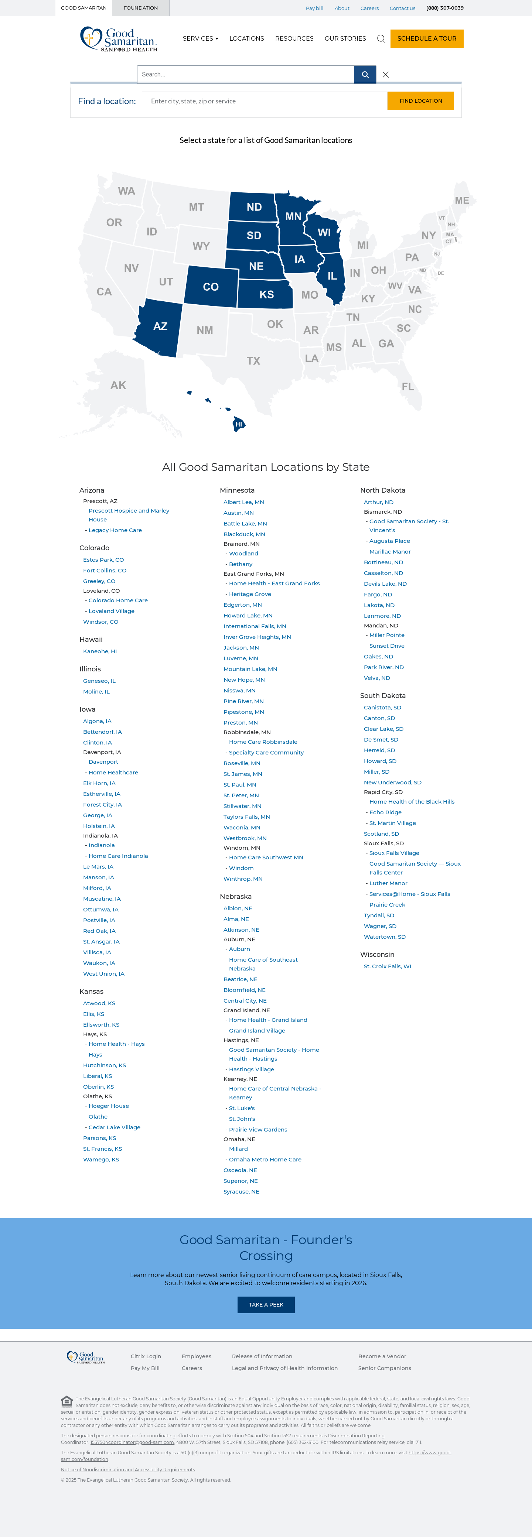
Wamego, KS (101, 1159)
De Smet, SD (381, 739)
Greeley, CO (99, 581)
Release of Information (262, 1356)
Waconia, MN (242, 827)
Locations (246, 38)
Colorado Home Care (118, 600)
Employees (196, 1356)
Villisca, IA (97, 952)
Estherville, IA (101, 793)
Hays (95, 1054)
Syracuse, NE (241, 1191)
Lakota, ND (379, 605)
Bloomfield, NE (245, 989)
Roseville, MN (242, 763)
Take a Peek (266, 1304)
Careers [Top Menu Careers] (370, 8)
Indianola (102, 845)
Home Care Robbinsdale (263, 741)
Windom (241, 868)
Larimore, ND (382, 615)
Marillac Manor (390, 551)
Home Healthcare (113, 772)
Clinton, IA (97, 742)
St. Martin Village (392, 822)
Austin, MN (239, 512)
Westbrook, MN (245, 838)
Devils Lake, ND (385, 583)
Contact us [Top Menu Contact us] (402, 8)
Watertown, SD (385, 936)
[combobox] (264, 101)
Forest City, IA (102, 804)
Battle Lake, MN (245, 523)
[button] (421, 101)
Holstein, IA (99, 825)
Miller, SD (376, 771)
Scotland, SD (381, 833)
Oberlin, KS (98, 1086)
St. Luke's (242, 1108)
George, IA (97, 815)
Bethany (240, 564)
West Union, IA (104, 973)
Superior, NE (241, 1180)
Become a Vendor (382, 1356)
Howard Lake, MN (248, 615)
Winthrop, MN (243, 878)
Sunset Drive (387, 645)
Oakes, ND (378, 656)
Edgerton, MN (243, 604)
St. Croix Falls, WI (388, 966)
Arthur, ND (378, 502)
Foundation (141, 8)
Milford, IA (97, 887)
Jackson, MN (241, 647)
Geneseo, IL (99, 680)
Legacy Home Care (115, 530)
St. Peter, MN (241, 795)
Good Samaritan (84, 8)
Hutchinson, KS (104, 1065)
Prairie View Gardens (258, 1129)
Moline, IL (96, 691)
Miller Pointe (387, 635)
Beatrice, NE (241, 979)
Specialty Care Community (266, 752)
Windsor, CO (101, 621)
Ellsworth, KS (101, 1024)
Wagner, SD (380, 926)
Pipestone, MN (244, 711)
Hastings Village (251, 1069)
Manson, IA (98, 877)
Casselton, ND (383, 572)
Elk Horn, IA (99, 783)
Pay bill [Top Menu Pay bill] (315, 8)
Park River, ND (384, 667)
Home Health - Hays (117, 1043)
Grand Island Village (257, 1030)
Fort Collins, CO (105, 570)
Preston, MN (241, 722)
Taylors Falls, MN (247, 816)
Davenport (103, 761)
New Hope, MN (244, 679)
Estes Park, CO (103, 559)
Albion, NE (238, 908)
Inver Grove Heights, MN (257, 636)
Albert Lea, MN (244, 502)
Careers (192, 1368)
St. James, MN (243, 773)
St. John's (242, 1118)
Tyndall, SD (379, 915)
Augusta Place (389, 540)
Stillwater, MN (243, 805)
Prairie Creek (387, 904)
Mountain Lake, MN (250, 668)
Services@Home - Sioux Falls (409, 893)
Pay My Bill (145, 1368)
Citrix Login (146, 1356)
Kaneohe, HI (100, 651)
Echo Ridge (385, 812)
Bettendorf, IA (102, 731)
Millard (238, 1148)
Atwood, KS (99, 1003)
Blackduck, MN (244, 534)
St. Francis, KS (102, 1148)
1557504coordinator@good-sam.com (132, 1442)
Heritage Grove (250, 594)
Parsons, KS (99, 1137)
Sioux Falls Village (394, 852)
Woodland (243, 553)
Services (198, 38)
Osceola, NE (240, 1170)
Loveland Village (111, 611)
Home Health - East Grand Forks (274, 583)
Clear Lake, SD (383, 728)
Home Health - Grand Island (268, 1019)
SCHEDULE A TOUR (427, 38)
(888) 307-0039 (445, 8)
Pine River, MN (244, 701)
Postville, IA (99, 920)
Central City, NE (245, 1000)
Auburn (239, 948)
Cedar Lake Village (114, 1127)
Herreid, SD (379, 750)
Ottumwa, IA (101, 909)
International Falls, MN (255, 626)
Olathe (98, 1116)
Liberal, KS (97, 1075)
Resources (294, 38)
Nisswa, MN (240, 690)
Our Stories (345, 38)
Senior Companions (384, 1368)
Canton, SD (379, 718)
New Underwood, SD (393, 782)
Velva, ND (377, 677)
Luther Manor (388, 883)
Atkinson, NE (241, 929)
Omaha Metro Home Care (265, 1159)
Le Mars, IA (98, 866)
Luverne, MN (241, 658)
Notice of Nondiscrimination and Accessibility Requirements (128, 1469)
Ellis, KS (93, 1013)
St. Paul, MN (240, 784)
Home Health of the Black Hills (412, 801)
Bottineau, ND (383, 562)
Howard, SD (380, 760)
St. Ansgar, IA (101, 941)
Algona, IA (97, 721)
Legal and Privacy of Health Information (285, 1368)
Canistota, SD (382, 707)
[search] (381, 39)
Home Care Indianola (118, 855)
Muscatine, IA (102, 898)
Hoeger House (109, 1105)
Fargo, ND (378, 594)
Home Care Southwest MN (266, 857)
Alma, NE (236, 918)
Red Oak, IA (99, 930)
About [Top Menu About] (342, 8)
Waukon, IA (99, 962)
